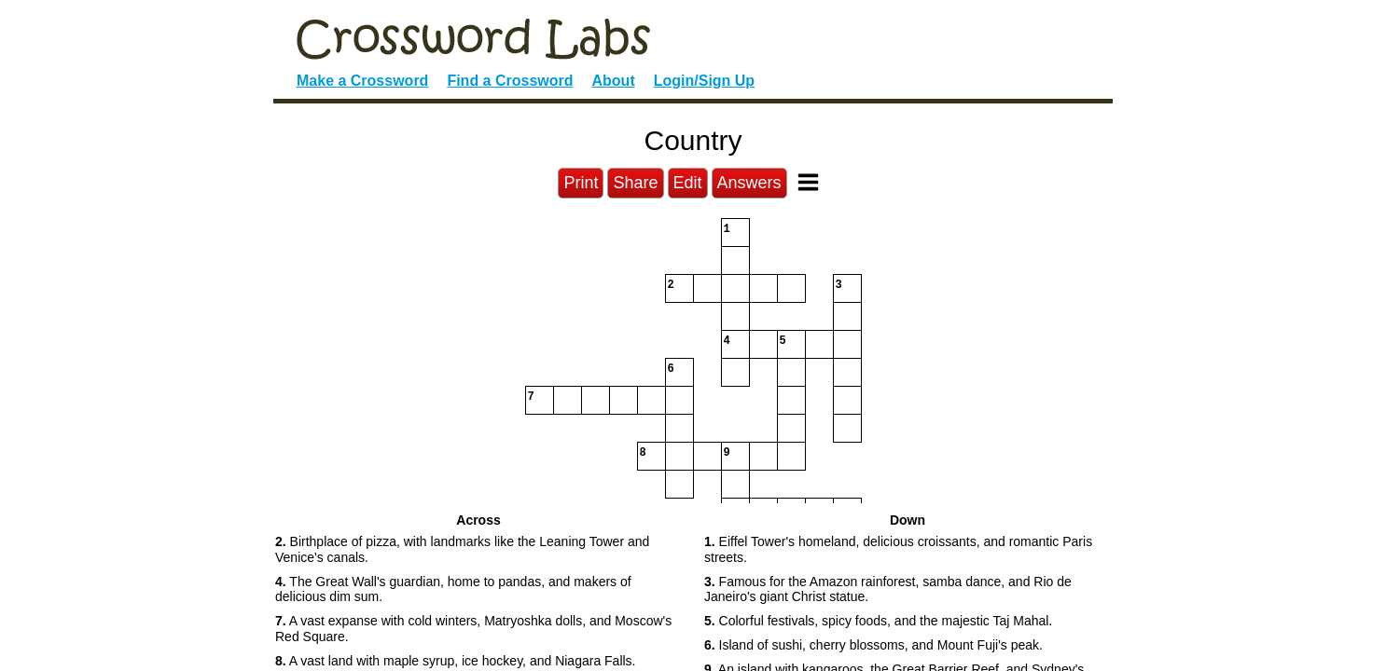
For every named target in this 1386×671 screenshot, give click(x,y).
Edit (687, 182)
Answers (749, 182)
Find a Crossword (510, 81)
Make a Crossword (362, 81)
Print (580, 182)
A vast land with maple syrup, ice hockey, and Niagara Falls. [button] (455, 660)
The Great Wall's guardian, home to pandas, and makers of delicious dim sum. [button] (453, 589)
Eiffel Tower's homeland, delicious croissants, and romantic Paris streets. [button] (898, 549)
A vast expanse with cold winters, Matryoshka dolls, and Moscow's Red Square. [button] (473, 628)
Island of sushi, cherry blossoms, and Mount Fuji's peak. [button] (873, 644)
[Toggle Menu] (808, 182)
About (613, 81)
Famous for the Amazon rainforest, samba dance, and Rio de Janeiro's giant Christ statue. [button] (888, 589)
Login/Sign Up (704, 81)
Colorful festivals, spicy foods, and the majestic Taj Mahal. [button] (878, 620)
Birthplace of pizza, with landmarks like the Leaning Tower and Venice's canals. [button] (462, 549)
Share (635, 182)
